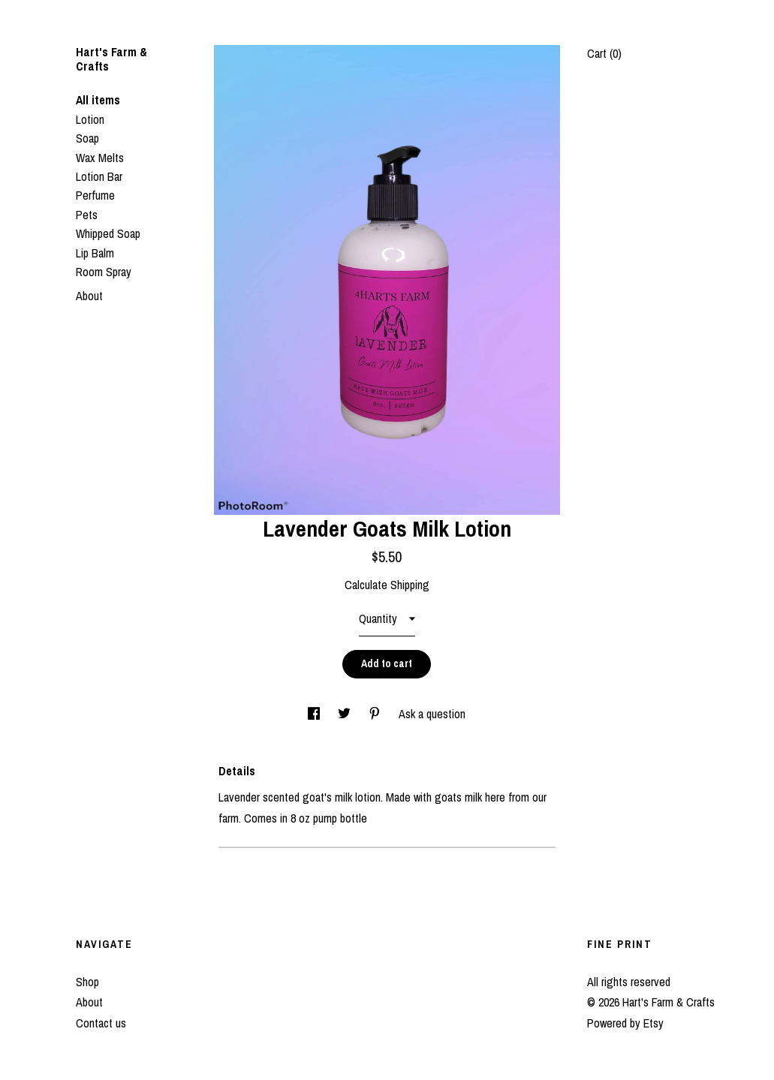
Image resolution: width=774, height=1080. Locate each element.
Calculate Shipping (387, 584)
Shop (87, 981)
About (89, 295)
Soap (87, 138)
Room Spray (103, 271)
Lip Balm (95, 253)
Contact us (101, 1023)
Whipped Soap (108, 233)
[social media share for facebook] (315, 713)
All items (98, 100)
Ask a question (432, 713)
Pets (87, 214)
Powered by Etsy (625, 1023)
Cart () (604, 53)
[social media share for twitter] (346, 713)
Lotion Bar (99, 176)
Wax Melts (100, 157)
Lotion (90, 119)
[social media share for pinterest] (376, 713)
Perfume (95, 195)
